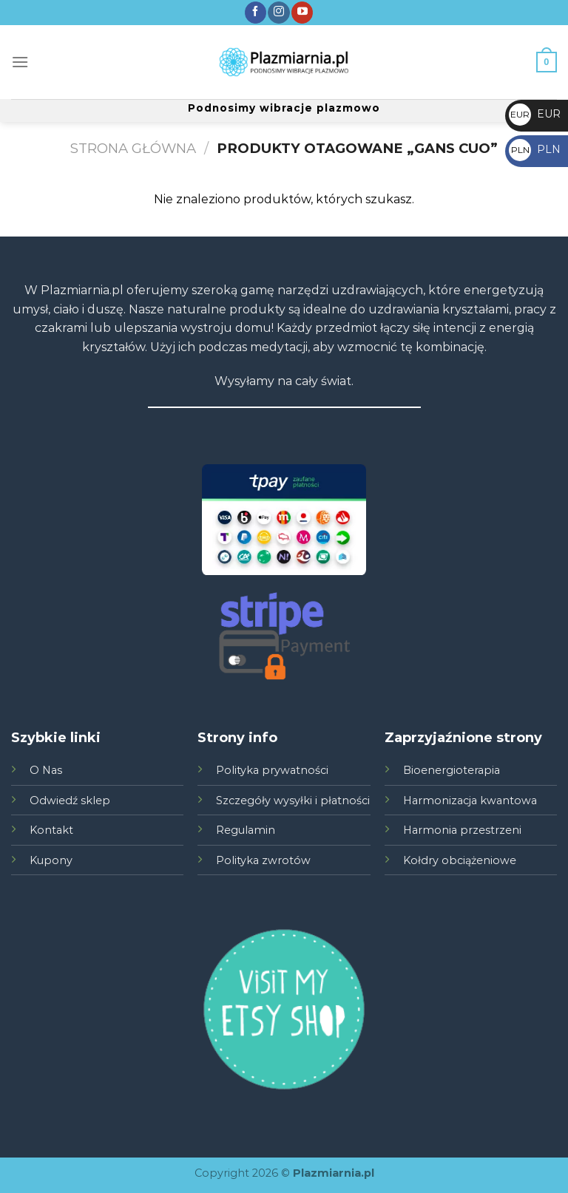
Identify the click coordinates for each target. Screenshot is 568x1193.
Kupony (51, 860)
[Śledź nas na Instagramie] (278, 12)
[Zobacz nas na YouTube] (302, 12)
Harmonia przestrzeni (462, 830)
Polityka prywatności (272, 770)
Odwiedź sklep (70, 800)
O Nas (46, 770)
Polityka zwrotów (263, 860)
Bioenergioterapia (451, 770)
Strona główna (133, 148)
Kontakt (51, 830)
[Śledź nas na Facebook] (255, 12)
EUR (535, 113)
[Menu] (20, 62)
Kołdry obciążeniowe (459, 860)
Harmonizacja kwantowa (470, 800)
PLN (535, 149)
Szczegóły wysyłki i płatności (293, 800)
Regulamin (245, 830)
